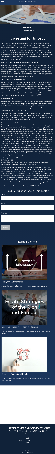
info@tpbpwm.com (27, 434)
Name (3, 194)
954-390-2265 (29, 452)
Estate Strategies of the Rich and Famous (20, 327)
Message (4, 213)
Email (3, 203)
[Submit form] (5, 227)
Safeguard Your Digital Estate (15, 374)
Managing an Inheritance (12, 282)
